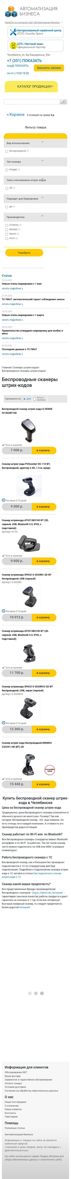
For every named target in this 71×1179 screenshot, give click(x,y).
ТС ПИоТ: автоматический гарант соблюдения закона (33, 299)
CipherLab (45, 892)
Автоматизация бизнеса (19, 1134)
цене (29, 399)
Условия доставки (15, 1087)
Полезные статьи (15, 1128)
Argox (35, 892)
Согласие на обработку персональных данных (31, 1090)
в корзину (43, 450)
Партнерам (11, 1116)
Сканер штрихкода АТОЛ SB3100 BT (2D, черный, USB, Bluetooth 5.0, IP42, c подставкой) (25, 524)
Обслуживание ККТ (16, 1072)
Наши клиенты (13, 1109)
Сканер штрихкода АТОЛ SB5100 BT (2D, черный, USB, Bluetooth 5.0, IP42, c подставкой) (25, 635)
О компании (12, 1105)
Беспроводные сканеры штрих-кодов (23, 370)
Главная (6, 367)
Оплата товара (13, 1083)
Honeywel (57, 892)
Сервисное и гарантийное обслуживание (28, 1079)
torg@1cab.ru (15, 65)
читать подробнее (11, 288)
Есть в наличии (41, 399)
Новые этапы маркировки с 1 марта (23, 315)
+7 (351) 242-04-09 (23, 60)
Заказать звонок (49, 68)
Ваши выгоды (13, 1076)
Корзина (16, 114)
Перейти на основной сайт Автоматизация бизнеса (32, 22)
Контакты (10, 1113)
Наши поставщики (15, 1102)
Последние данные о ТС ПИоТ (19, 349)
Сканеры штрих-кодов (25, 367)
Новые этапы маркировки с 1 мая (21, 283)
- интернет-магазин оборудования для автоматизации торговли (35, 13)
